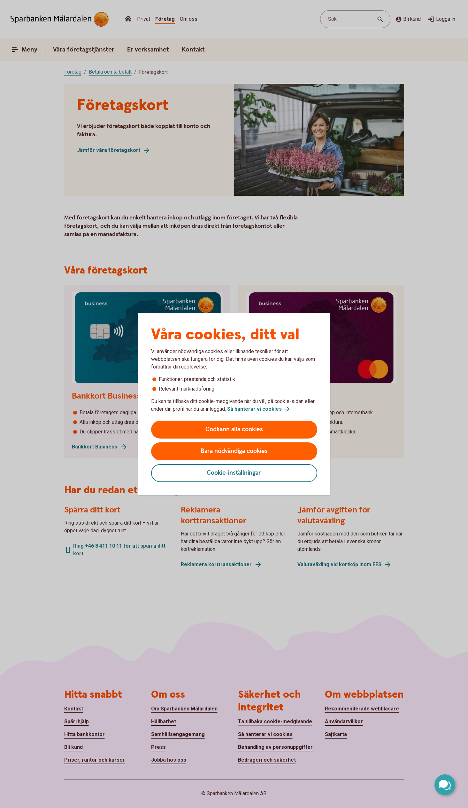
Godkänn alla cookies (234, 429)
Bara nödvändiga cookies (234, 451)
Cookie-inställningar (234, 473)
